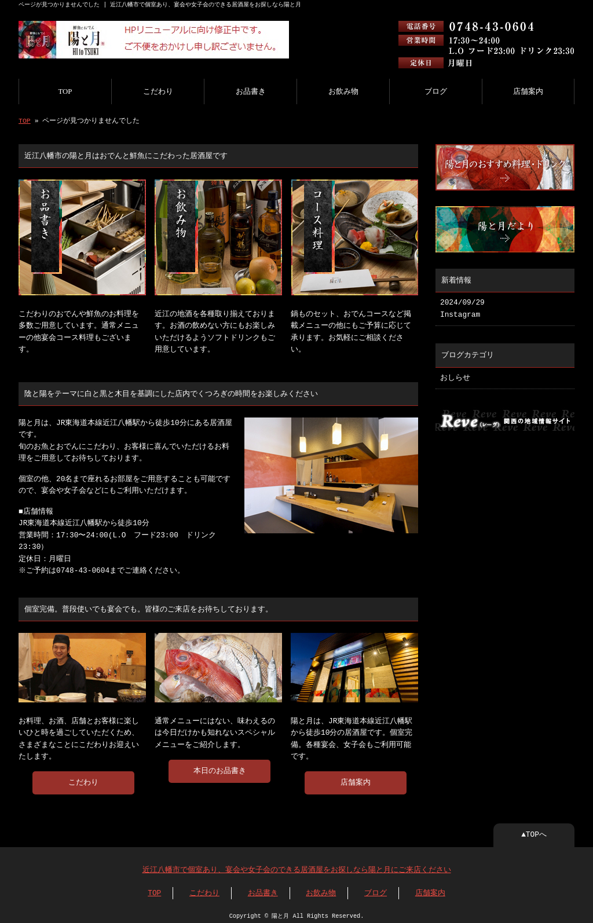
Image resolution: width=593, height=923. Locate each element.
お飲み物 (343, 90)
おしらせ (455, 374)
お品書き (251, 90)
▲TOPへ (534, 831)
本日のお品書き (219, 768)
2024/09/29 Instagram (462, 305)
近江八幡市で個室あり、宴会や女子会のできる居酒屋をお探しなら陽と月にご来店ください (296, 867)
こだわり (158, 90)
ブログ (435, 90)
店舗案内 (528, 90)
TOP (65, 90)
